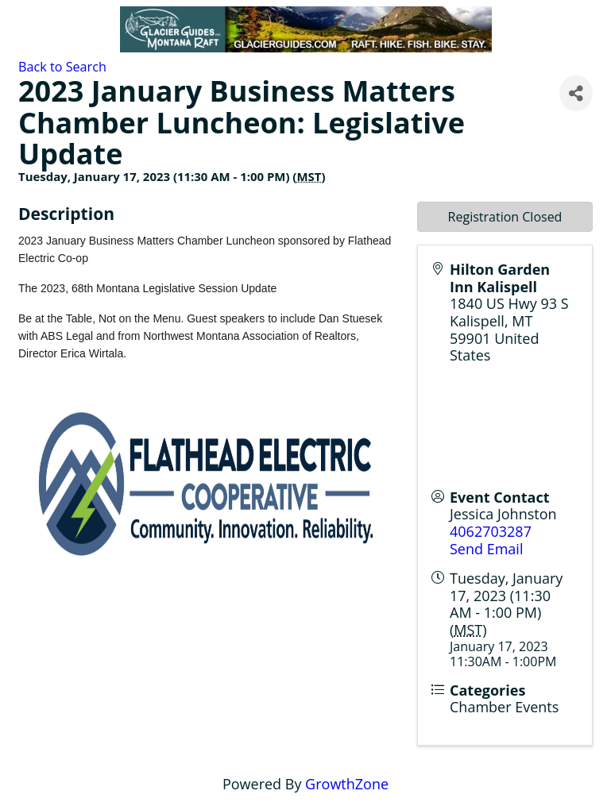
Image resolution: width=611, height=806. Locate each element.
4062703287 (491, 531)
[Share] (576, 93)
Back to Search (62, 66)
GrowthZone (347, 783)
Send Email (486, 548)
